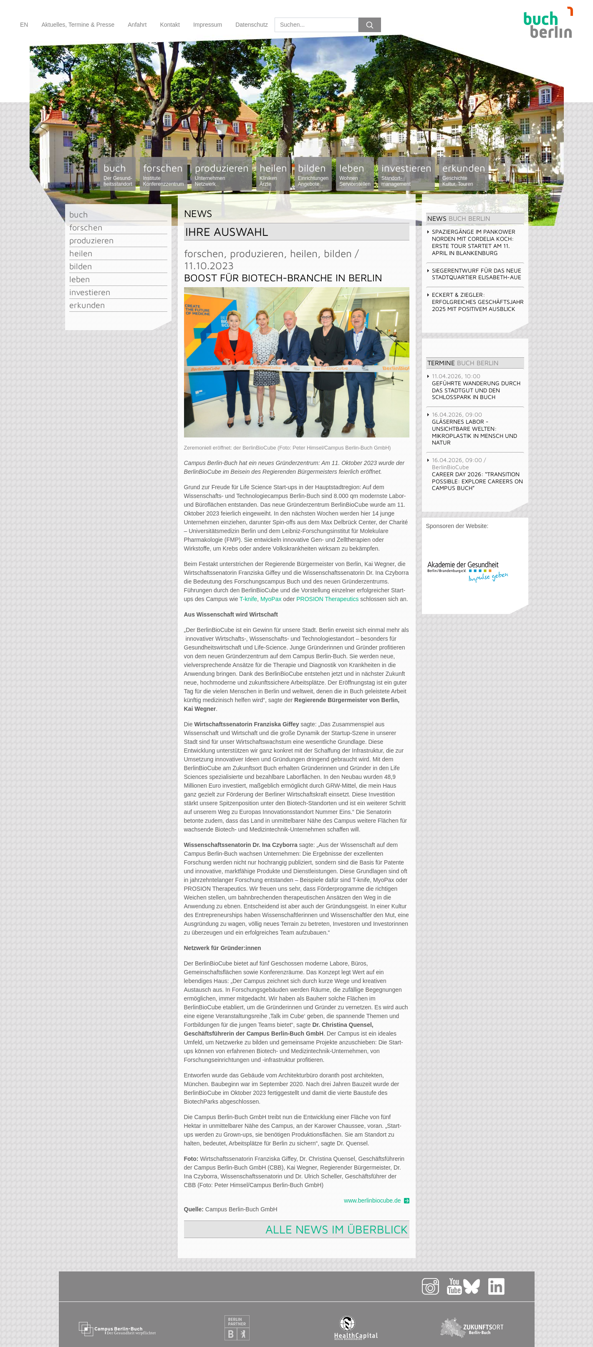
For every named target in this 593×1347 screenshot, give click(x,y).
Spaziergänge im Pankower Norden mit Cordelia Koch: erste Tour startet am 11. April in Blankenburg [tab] (470, 242)
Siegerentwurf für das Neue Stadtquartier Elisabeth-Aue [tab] (473, 274)
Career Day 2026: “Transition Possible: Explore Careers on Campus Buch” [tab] (474, 473)
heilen (273, 174)
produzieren (222, 174)
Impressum (207, 24)
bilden (313, 174)
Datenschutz (251, 24)
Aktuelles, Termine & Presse (77, 24)
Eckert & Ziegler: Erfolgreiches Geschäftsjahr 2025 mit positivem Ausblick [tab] (475, 301)
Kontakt (169, 24)
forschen (163, 174)
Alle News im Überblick (336, 1229)
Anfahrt (137, 24)
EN (24, 24)
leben (355, 174)
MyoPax (271, 599)
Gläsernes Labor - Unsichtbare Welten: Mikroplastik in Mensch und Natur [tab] (471, 428)
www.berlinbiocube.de (372, 1200)
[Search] (316, 25)
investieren (406, 174)
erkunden (463, 174)
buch (117, 174)
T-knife (248, 599)
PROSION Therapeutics (327, 599)
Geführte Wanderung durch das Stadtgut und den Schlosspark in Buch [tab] (473, 386)
